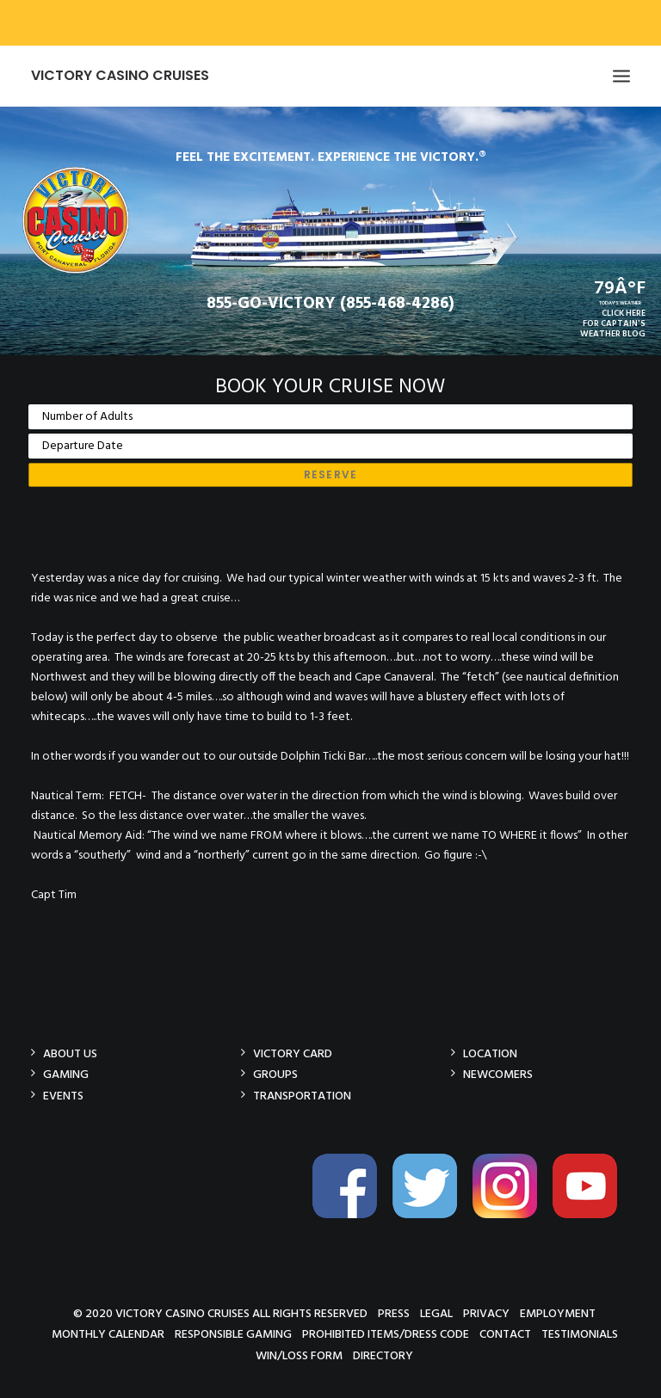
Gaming (66, 1074)
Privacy (486, 1313)
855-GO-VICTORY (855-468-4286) (330, 304)
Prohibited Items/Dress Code (385, 1334)
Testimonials (579, 1334)
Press (394, 1313)
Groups (275, 1074)
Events (63, 1095)
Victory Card (292, 1053)
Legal (436, 1313)
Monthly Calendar (108, 1334)
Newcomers (498, 1074)
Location (490, 1053)
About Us (70, 1053)
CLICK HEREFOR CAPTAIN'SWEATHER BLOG (613, 323)
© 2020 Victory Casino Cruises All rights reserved (220, 1313)
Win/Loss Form (299, 1355)
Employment (558, 1313)
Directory (383, 1355)
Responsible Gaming (233, 1334)
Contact (505, 1334)
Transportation (302, 1095)
